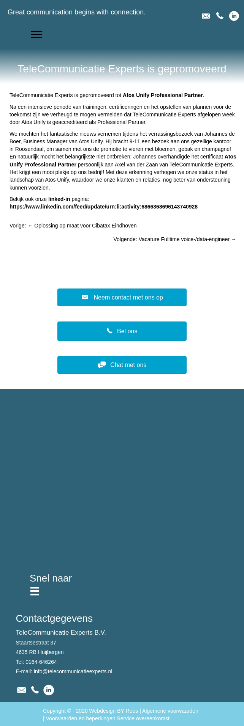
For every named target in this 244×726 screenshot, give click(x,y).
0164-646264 (41, 662)
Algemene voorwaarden (170, 711)
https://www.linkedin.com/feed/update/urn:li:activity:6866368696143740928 (104, 207)
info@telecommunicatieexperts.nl (73, 671)
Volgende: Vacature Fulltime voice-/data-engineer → (175, 239)
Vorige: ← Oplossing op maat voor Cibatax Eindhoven (73, 226)
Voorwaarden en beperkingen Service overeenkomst (108, 718)
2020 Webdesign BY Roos (107, 711)
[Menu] (35, 591)
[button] (36, 34)
